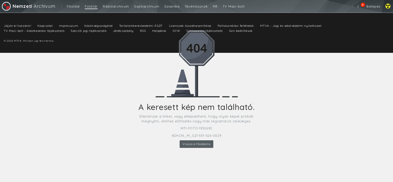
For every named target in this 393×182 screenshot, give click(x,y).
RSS (143, 31)
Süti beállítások (241, 31)
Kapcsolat (45, 26)
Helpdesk (159, 31)
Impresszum (68, 26)
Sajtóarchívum (146, 6)
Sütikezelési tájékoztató (204, 31)
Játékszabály (123, 31)
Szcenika (172, 6)
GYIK (176, 31)
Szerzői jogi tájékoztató (89, 31)
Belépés (373, 6)
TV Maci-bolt (233, 6)
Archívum (28, 6)
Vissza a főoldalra (196, 144)
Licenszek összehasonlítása (190, 26)
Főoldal (73, 6)
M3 (215, 6)
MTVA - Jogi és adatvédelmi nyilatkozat (291, 26)
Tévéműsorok (196, 6)
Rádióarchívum (116, 6)
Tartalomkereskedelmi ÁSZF (141, 26)
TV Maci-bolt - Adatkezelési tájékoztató (34, 31)
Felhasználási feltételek (236, 26)
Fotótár (91, 6)
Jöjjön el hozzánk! (17, 26)
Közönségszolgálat (98, 26)
